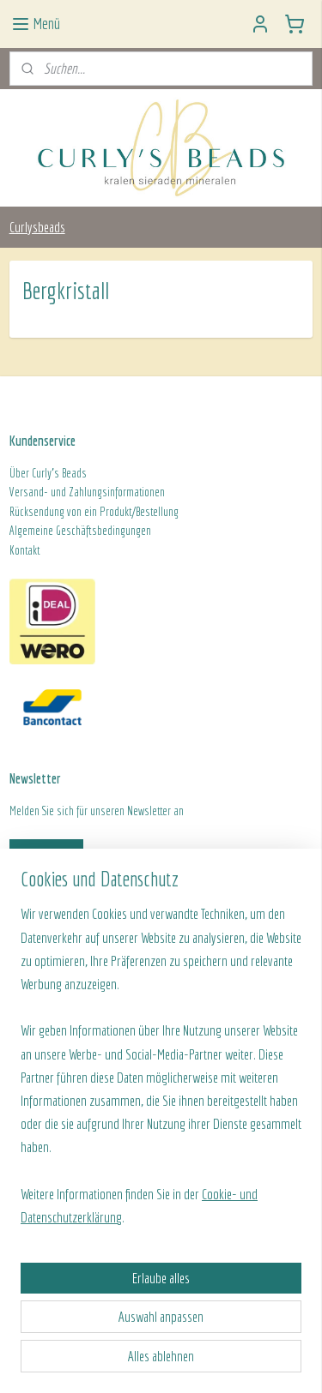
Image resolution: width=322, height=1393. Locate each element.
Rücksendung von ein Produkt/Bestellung (94, 512)
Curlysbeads (37, 227)
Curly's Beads (59, 473)
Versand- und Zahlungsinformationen (87, 492)
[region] (161, 1072)
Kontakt (24, 550)
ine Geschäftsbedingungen (95, 530)
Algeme (24, 530)
